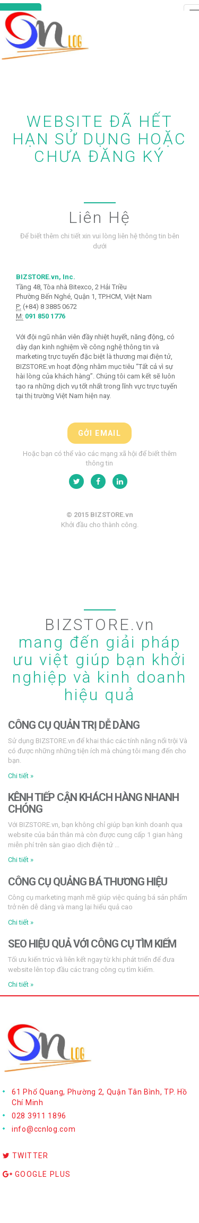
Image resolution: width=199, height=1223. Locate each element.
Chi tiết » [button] (20, 776)
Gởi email (100, 433)
